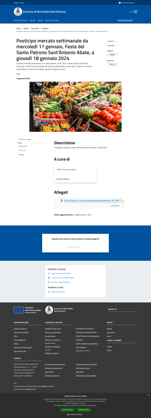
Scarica (115, 205)
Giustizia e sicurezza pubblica (86, 332)
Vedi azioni (112, 45)
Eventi (109, 350)
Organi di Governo (20, 328)
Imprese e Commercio (52, 340)
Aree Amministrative (21, 332)
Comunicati (35, 28)
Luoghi (109, 346)
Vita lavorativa (50, 336)
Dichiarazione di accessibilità (86, 375)
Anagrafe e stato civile (53, 328)
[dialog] (75, 405)
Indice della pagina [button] (25, 139)
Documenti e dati (20, 351)
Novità (26, 28)
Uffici (16, 336)
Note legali (80, 372)
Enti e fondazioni (20, 340)
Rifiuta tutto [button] (84, 410)
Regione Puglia (19, 2)
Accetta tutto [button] (67, 410)
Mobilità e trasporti (52, 353)
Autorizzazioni (81, 347)
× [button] (148, 395)
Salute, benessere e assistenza (87, 343)
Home (18, 28)
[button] (75, 414)
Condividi (112, 41)
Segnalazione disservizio (53, 368)
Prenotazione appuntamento (55, 364)
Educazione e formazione (85, 328)
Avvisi (109, 336)
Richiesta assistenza (52, 375)
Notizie (109, 328)
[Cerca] (134, 11)
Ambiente (79, 339)
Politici (16, 343)
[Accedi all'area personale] (126, 2)
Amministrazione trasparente (86, 364)
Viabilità (45, 28)
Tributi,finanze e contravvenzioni (87, 336)
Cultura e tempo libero (53, 332)
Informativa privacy (83, 368)
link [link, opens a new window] (96, 405)
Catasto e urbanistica (52, 346)
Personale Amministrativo (23, 347)
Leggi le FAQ (49, 372)
